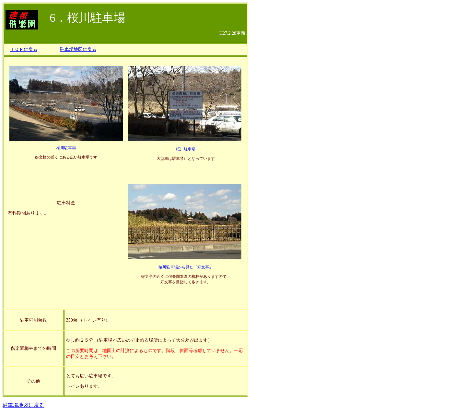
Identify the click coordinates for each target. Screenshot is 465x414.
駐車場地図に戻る (78, 49)
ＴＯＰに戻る (23, 49)
